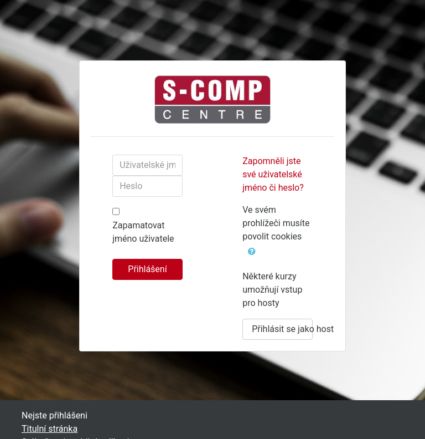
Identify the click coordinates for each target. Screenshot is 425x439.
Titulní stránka (49, 428)
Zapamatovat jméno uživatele (143, 232)
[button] (251, 250)
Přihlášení (147, 269)
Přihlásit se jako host (282, 329)
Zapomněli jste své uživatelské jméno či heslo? (273, 174)
